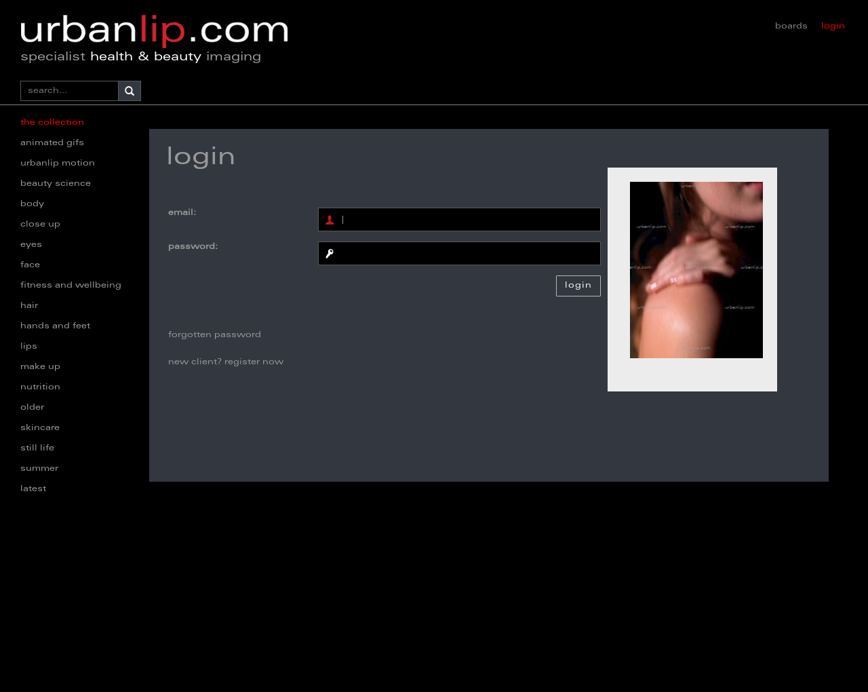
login (833, 26)
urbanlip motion (57, 163)
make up (40, 367)
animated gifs (52, 143)
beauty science (55, 184)
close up (40, 224)
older (32, 408)
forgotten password (214, 335)
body (32, 204)
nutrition (40, 387)
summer (39, 469)
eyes (31, 245)
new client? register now (225, 362)
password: (193, 247)
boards (791, 26)
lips (28, 347)
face (30, 265)
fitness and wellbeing (70, 286)
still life (37, 448)
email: (182, 213)
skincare (40, 428)
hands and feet (55, 326)
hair (29, 306)
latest (33, 489)
